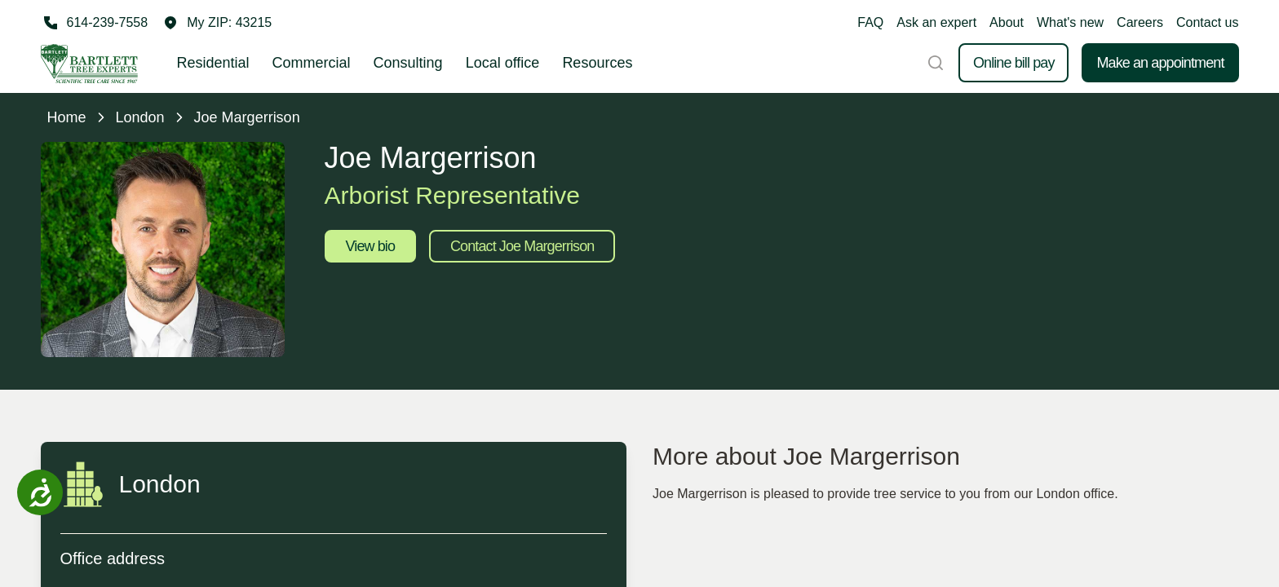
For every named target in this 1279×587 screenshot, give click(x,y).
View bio (371, 246)
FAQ (870, 22)
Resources (597, 63)
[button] (218, 23)
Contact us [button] (1207, 22)
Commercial (311, 63)
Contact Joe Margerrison (522, 246)
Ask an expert (936, 22)
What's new (1070, 22)
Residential (213, 63)
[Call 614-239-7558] (94, 23)
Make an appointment (1160, 63)
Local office (503, 63)
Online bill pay (1014, 63)
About (1006, 22)
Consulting (408, 63)
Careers (1140, 22)
